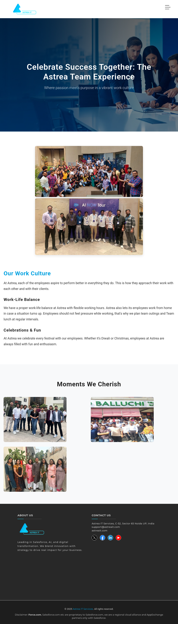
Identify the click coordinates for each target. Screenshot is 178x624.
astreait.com (99, 530)
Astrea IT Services (83, 608)
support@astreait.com (106, 526)
